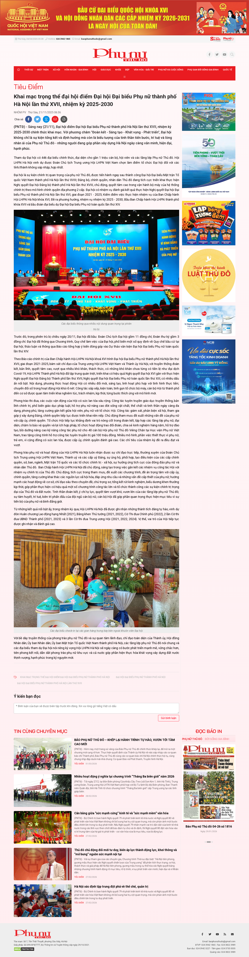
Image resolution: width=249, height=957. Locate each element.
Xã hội (56, 69)
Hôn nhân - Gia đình (76, 69)
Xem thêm (208, 848)
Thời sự (28, 69)
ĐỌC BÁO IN (208, 731)
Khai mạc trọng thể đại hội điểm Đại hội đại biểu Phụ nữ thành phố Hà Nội (65, 677)
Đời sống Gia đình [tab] (217, 739)
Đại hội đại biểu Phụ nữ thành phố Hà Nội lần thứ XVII (49, 683)
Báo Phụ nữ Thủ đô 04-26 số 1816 (209, 826)
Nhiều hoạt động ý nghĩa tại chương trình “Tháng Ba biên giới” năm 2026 (124, 776)
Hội (94, 69)
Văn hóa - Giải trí (144, 69)
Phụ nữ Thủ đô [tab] (192, 739)
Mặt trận (43, 69)
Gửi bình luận (168, 718)
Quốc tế (227, 69)
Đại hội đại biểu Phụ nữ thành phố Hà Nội (141, 677)
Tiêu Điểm (28, 86)
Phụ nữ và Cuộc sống (170, 69)
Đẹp (127, 69)
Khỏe (118, 69)
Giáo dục (106, 69)
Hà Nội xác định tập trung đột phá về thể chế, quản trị (111, 886)
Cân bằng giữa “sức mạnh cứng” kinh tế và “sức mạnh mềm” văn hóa (121, 813)
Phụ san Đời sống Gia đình (203, 69)
